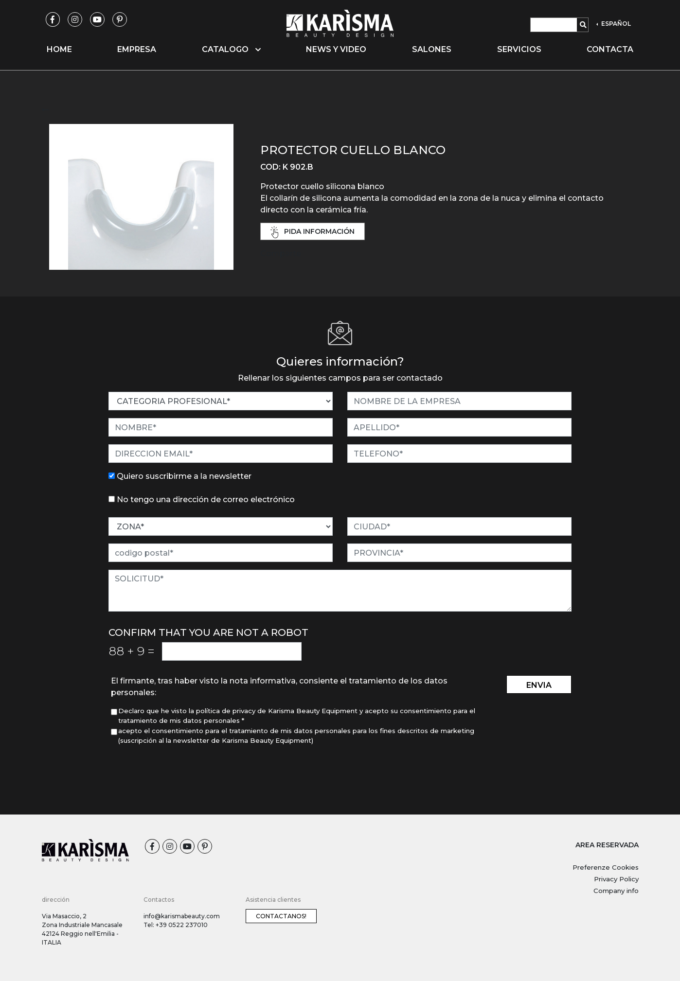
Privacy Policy (616, 879)
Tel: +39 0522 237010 (175, 924)
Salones (431, 49)
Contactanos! (281, 916)
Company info (616, 890)
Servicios (519, 49)
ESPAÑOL (615, 23)
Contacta (610, 49)
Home (59, 49)
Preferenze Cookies (606, 867)
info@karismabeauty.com (181, 916)
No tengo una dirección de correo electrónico (206, 499)
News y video (336, 49)
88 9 (131, 651)
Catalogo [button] (231, 49)
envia (539, 685)
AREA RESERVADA (607, 845)
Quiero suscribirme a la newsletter (184, 476)
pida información (312, 232)
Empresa (136, 49)
